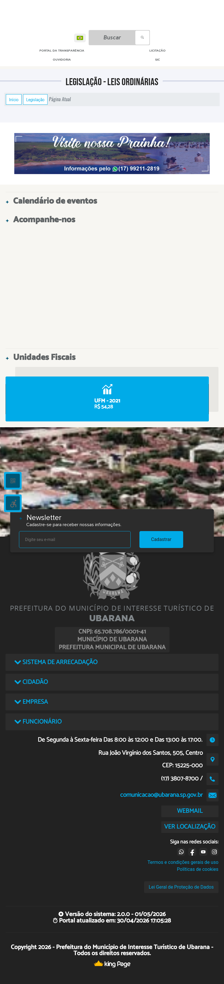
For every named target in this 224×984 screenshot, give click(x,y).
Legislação (35, 99)
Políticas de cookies (197, 869)
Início (13, 99)
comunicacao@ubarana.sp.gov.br (161, 795)
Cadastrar (161, 539)
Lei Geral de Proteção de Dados (181, 887)
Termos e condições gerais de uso (183, 862)
